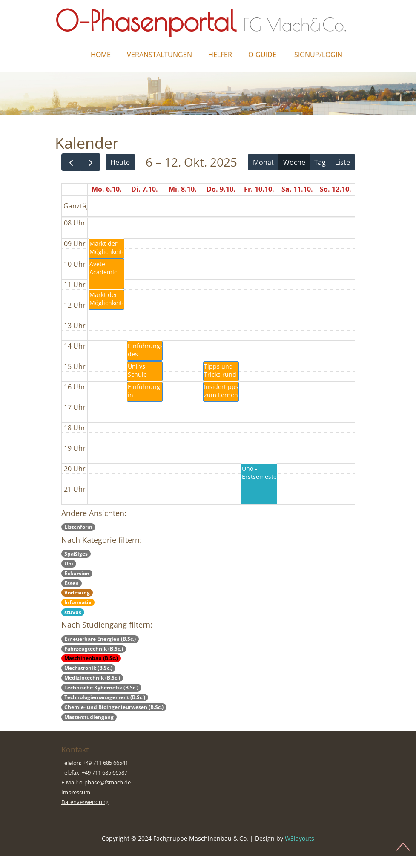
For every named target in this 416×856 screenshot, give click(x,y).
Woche (294, 162)
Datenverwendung (85, 802)
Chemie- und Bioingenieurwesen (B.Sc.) (114, 707)
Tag (320, 162)
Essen (71, 583)
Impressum (75, 792)
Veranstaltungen (159, 54)
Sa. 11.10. (297, 189)
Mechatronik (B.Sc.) (88, 668)
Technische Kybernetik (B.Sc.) (101, 687)
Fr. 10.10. (259, 189)
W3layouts (299, 838)
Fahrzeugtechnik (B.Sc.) (93, 648)
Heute (120, 162)
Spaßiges (76, 553)
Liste (342, 162)
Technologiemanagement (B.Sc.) (104, 697)
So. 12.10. (335, 189)
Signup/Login (318, 54)
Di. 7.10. (144, 189)
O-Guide (262, 54)
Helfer (220, 54)
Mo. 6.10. (107, 189)
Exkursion (76, 573)
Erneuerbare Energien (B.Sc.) (100, 639)
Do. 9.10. (221, 189)
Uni (68, 563)
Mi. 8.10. (183, 189)
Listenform (78, 526)
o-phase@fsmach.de (105, 782)
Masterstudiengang (89, 717)
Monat (263, 162)
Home (101, 54)
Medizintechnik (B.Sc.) (92, 677)
